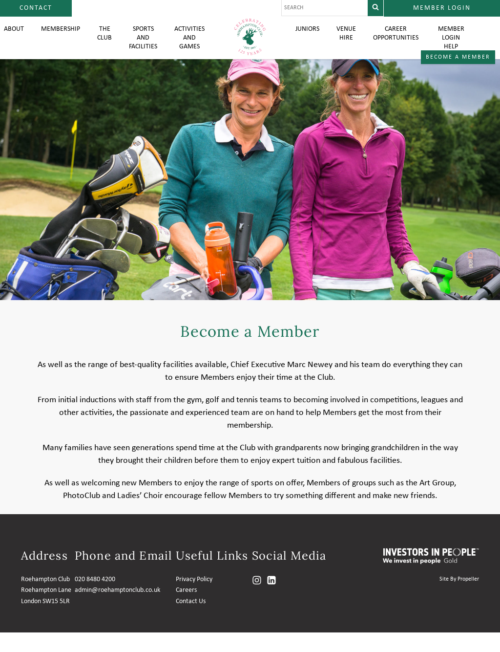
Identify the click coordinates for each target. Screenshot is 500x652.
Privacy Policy (194, 599)
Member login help (457, 49)
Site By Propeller (459, 599)
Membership (53, 39)
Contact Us (191, 621)
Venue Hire (348, 44)
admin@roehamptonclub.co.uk (117, 609)
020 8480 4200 (95, 599)
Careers (186, 609)
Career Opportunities (401, 44)
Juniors (308, 39)
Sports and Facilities (140, 49)
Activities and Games (188, 49)
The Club (99, 44)
